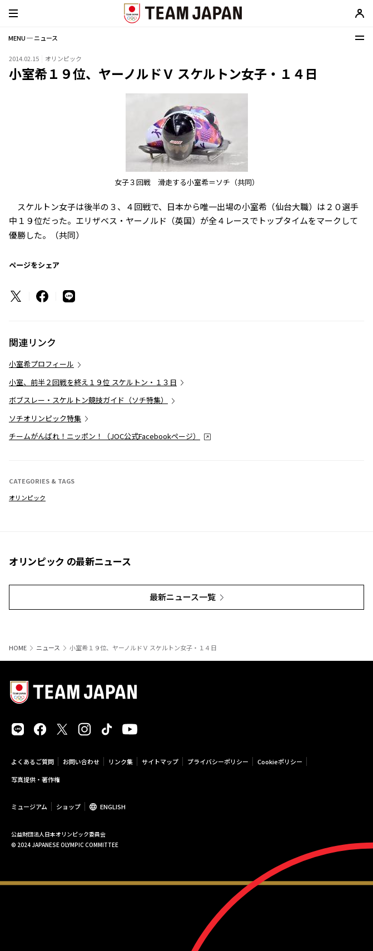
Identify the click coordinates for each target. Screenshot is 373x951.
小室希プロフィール (41, 364)
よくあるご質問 (32, 761)
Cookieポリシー (279, 761)
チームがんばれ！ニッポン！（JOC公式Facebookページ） (104, 436)
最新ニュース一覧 (183, 597)
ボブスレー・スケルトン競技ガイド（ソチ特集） (88, 400)
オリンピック (27, 497)
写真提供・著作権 (35, 779)
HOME (18, 648)
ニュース (48, 648)
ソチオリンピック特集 (45, 418)
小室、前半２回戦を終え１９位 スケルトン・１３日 (93, 382)
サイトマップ (160, 761)
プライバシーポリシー (217, 761)
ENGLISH (113, 806)
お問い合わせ (81, 761)
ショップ (68, 806)
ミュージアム (29, 806)
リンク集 (120, 761)
